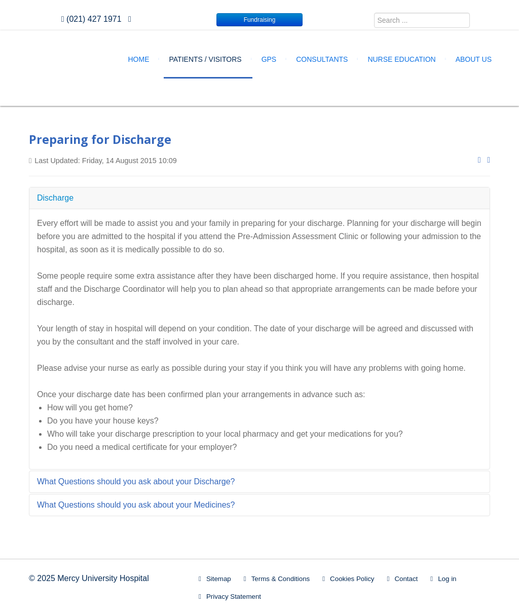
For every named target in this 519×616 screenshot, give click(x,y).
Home (139, 59)
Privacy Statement (233, 596)
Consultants (322, 59)
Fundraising (260, 19)
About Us (474, 59)
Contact (406, 579)
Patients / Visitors (205, 59)
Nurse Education (401, 59)
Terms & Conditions (280, 579)
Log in (447, 579)
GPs (269, 59)
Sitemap (218, 579)
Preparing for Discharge (100, 139)
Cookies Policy (352, 579)
